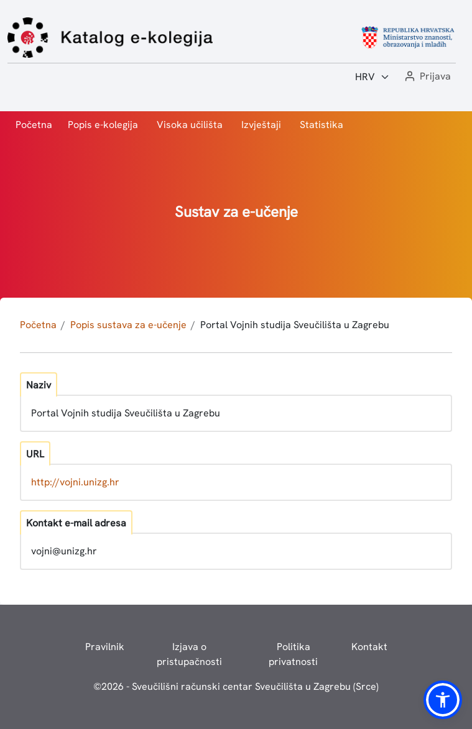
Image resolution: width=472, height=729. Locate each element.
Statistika (321, 124)
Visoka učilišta (190, 124)
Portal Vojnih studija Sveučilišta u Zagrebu (294, 324)
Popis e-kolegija (103, 124)
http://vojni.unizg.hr (75, 481)
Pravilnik (104, 646)
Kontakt (369, 646)
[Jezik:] (372, 77)
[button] (426, 76)
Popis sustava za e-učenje (128, 324)
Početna (34, 124)
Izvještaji (261, 124)
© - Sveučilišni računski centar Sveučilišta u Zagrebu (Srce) (236, 686)
